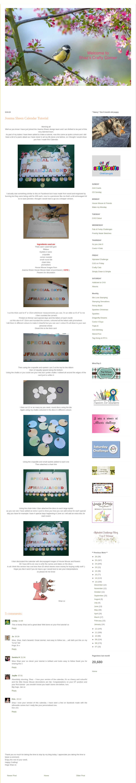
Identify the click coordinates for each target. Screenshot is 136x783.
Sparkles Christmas (100, 310)
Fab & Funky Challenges (102, 229)
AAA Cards (96, 188)
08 (96, 643)
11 (96, 632)
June (96, 606)
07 (96, 647)
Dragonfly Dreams (99, 318)
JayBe (14, 675)
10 (96, 636)
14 (96, 578)
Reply (14, 628)
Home (46, 776)
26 (96, 557)
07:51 (20, 675)
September (99, 596)
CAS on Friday (98, 263)
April (96, 614)
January (97, 624)
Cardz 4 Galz (97, 248)
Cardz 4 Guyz (97, 322)
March (97, 617)
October (97, 592)
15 (96, 574)
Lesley (14, 621)
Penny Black (97, 306)
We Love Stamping (100, 298)
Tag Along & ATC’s (99, 338)
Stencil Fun (96, 334)
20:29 (17, 636)
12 (96, 629)
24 (96, 564)
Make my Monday (99, 207)
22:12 (19, 699)
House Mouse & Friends (102, 203)
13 (96, 582)
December (98, 585)
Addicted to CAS (99, 282)
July (96, 603)
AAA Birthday (97, 330)
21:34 (23, 657)
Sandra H (16, 657)
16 (96, 571)
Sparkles (95, 314)
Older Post (80, 776)
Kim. (14, 699)
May (96, 610)
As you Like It (97, 244)
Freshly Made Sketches (101, 233)
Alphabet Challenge (100, 259)
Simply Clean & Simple (101, 271)
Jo (13, 636)
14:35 (20, 621)
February (98, 621)
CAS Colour (97, 218)
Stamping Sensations (101, 301)
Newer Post (12, 776)
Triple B (95, 326)
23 (96, 567)
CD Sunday (96, 192)
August (97, 599)
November (98, 588)
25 (96, 560)
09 (96, 639)
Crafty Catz (96, 267)
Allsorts (95, 286)
